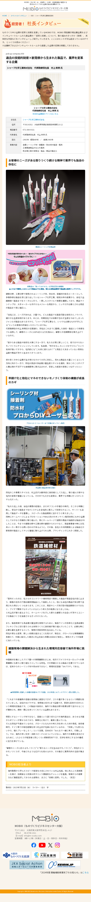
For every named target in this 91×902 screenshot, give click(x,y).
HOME (4, 15)
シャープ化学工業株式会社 (33, 119)
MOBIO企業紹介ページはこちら (45, 113)
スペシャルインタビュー (19, 15)
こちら (85, 872)
